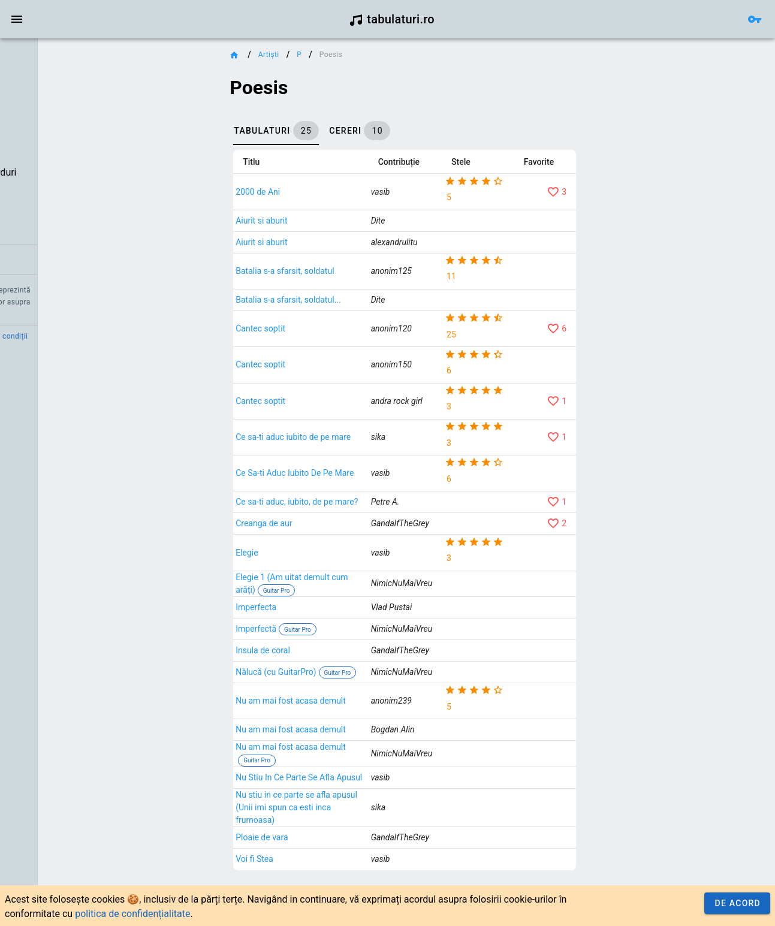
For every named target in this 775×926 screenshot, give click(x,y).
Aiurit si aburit (345, 220)
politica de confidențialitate (132, 913)
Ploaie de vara (345, 883)
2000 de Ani (341, 192)
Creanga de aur (347, 531)
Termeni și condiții (111, 336)
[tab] (360, 130)
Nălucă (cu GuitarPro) (359, 688)
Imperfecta (339, 628)
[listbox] (76, 158)
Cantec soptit (344, 332)
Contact (55, 336)
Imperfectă (339, 649)
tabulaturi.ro (392, 19)
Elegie (330, 561)
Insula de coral (346, 671)
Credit (20, 336)
